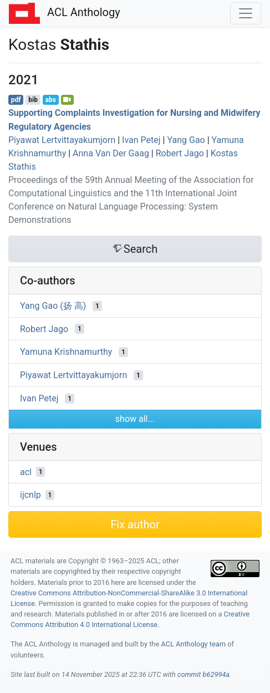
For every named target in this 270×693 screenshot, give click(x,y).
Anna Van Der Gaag (111, 153)
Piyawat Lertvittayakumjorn (61, 140)
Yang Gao (186, 140)
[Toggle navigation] (245, 13)
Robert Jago (180, 153)
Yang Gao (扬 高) (53, 305)
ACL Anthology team (193, 644)
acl (26, 471)
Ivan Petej (141, 140)
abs (50, 100)
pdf (16, 100)
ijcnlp (30, 495)
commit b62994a (203, 674)
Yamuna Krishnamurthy (66, 351)
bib (33, 100)
